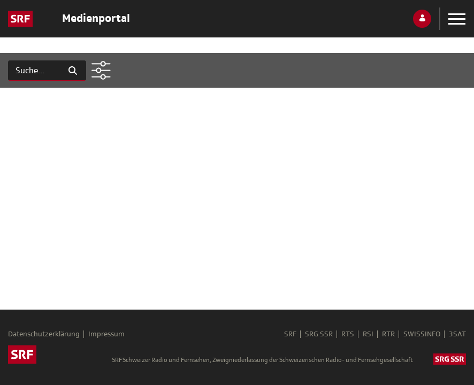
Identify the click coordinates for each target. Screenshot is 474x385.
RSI (368, 334)
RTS (347, 334)
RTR (388, 334)
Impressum (106, 334)
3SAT (457, 334)
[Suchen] (34, 70)
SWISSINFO (421, 334)
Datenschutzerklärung (44, 334)
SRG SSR (319, 334)
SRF (290, 334)
